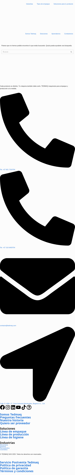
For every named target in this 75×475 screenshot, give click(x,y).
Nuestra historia (12, 420)
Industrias (29, 4)
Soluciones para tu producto (63, 4)
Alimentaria (4, 445)
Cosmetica (3, 449)
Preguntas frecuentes (15, 417)
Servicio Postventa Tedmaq (19, 462)
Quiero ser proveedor (15, 423)
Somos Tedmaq (30, 34)
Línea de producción (14, 434)
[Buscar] (35, 52)
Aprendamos (55, 34)
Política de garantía (14, 468)
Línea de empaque (13, 431)
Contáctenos (68, 34)
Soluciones (44, 34)
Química (3, 446)
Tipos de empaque (43, 4)
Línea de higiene (12, 437)
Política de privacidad (15, 465)
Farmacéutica (4, 448)
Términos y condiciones (16, 471)
